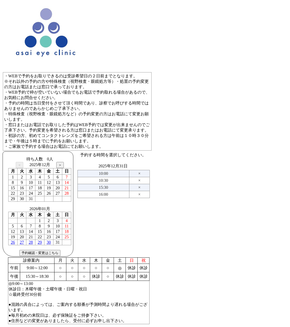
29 (40, 242)
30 (49, 242)
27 (22, 242)
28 (31, 242)
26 (13, 242)
